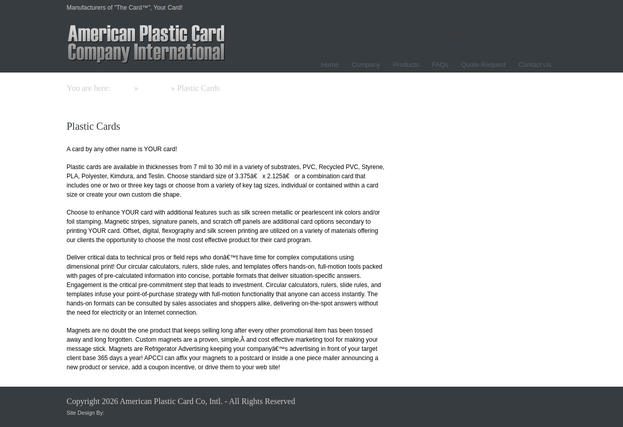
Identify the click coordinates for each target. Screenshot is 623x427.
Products (406, 64)
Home (330, 64)
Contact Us (534, 64)
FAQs (440, 64)
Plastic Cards (93, 126)
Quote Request (483, 64)
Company (366, 64)
